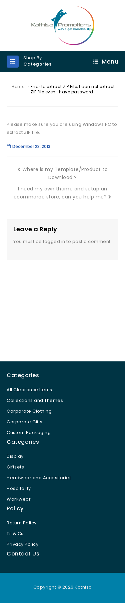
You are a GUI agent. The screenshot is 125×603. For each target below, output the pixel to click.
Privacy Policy (22, 544)
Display (15, 456)
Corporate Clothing (29, 411)
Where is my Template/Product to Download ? (62, 173)
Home (18, 86)
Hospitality (19, 488)
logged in (54, 241)
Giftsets (15, 467)
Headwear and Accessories (39, 478)
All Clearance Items (29, 389)
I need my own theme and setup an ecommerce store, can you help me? (63, 192)
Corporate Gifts (25, 422)
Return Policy (22, 523)
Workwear (19, 499)
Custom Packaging (29, 432)
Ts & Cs (15, 533)
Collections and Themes (35, 400)
